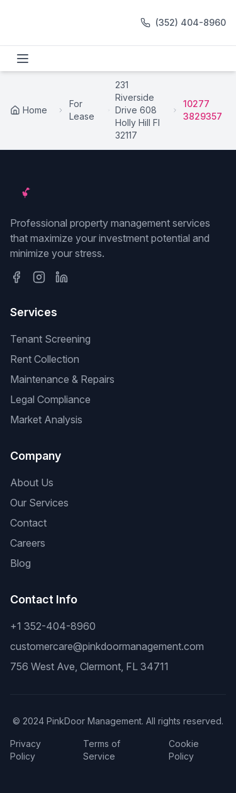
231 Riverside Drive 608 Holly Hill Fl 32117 (137, 109)
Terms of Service (101, 750)
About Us (31, 482)
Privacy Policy (25, 750)
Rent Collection (44, 359)
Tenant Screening (50, 339)
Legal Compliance (50, 399)
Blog (20, 563)
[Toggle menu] (22, 58)
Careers (27, 543)
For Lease (81, 110)
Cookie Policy (184, 750)
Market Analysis (46, 419)
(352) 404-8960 (190, 22)
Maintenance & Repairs (62, 379)
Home (28, 110)
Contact (28, 522)
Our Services (39, 502)
